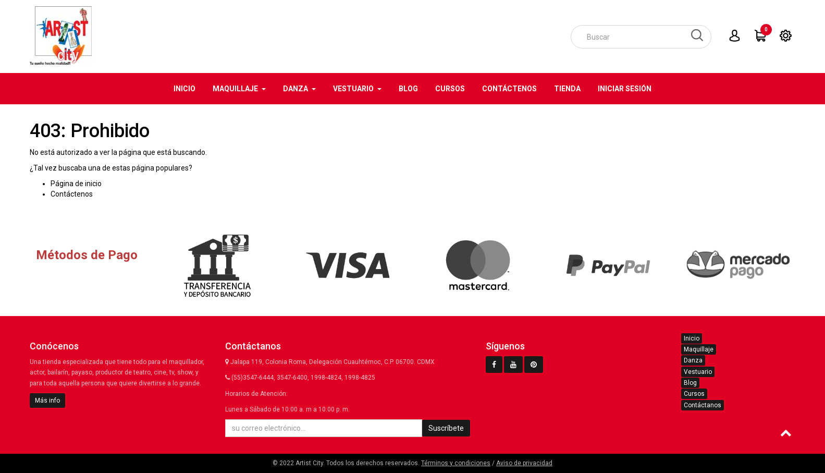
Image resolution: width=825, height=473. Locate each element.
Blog (690, 382)
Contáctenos (72, 194)
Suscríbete (446, 428)
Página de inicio (76, 183)
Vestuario (698, 371)
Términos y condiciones (455, 463)
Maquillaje (698, 349)
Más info (47, 400)
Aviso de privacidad (524, 463)
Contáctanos (702, 405)
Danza (693, 360)
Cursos (694, 393)
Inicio (691, 338)
